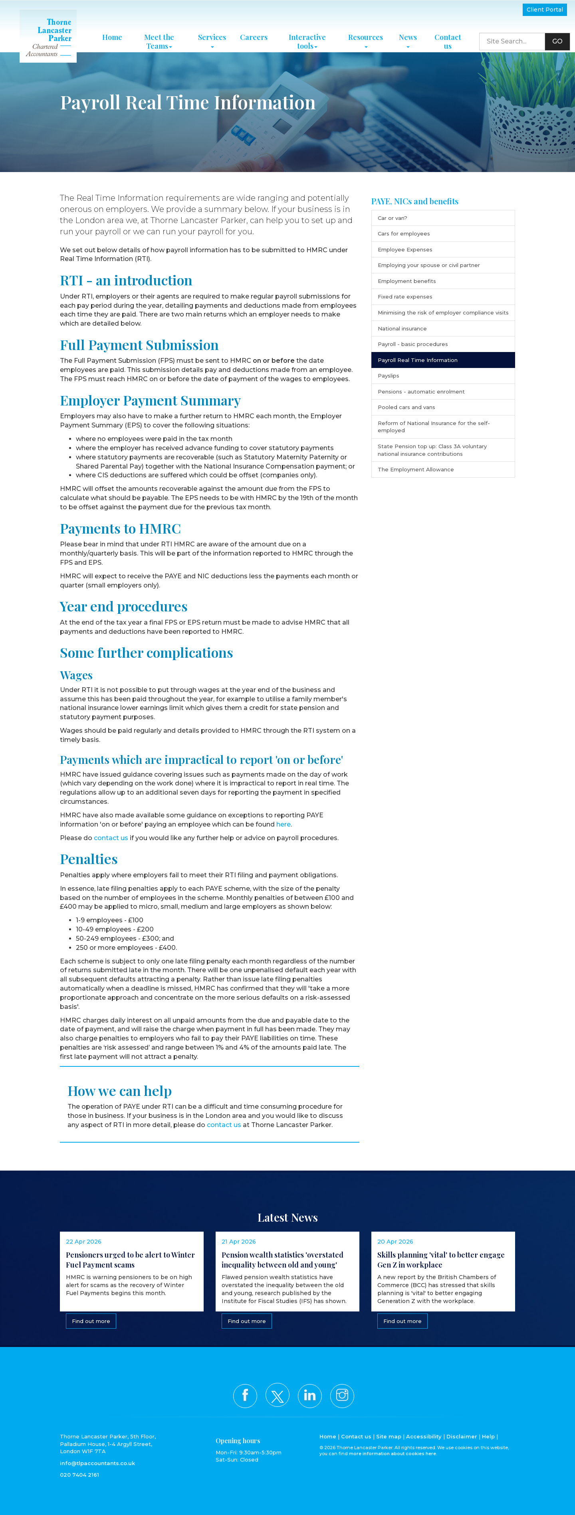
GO (557, 36)
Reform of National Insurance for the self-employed (434, 427)
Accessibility (424, 1436)
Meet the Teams (159, 36)
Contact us (447, 36)
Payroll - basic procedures (413, 344)
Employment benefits (407, 281)
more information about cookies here (392, 1453)
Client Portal (545, 9)
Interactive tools (307, 36)
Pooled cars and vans (406, 407)
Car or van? (392, 218)
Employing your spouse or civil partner (429, 265)
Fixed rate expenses (405, 296)
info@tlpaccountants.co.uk (97, 1463)
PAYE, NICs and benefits (414, 201)
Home (112, 32)
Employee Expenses (405, 249)
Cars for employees (404, 233)
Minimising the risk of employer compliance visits (443, 312)
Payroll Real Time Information (418, 360)
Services (212, 34)
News (408, 34)
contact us (111, 838)
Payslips (388, 375)
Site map (388, 1436)
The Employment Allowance (416, 469)
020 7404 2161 (79, 1474)
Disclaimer (461, 1436)
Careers (254, 32)
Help (488, 1436)
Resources (365, 34)
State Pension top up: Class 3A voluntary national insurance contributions (432, 450)
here (283, 824)
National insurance (402, 328)
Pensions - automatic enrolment (421, 391)
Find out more (90, 1324)
